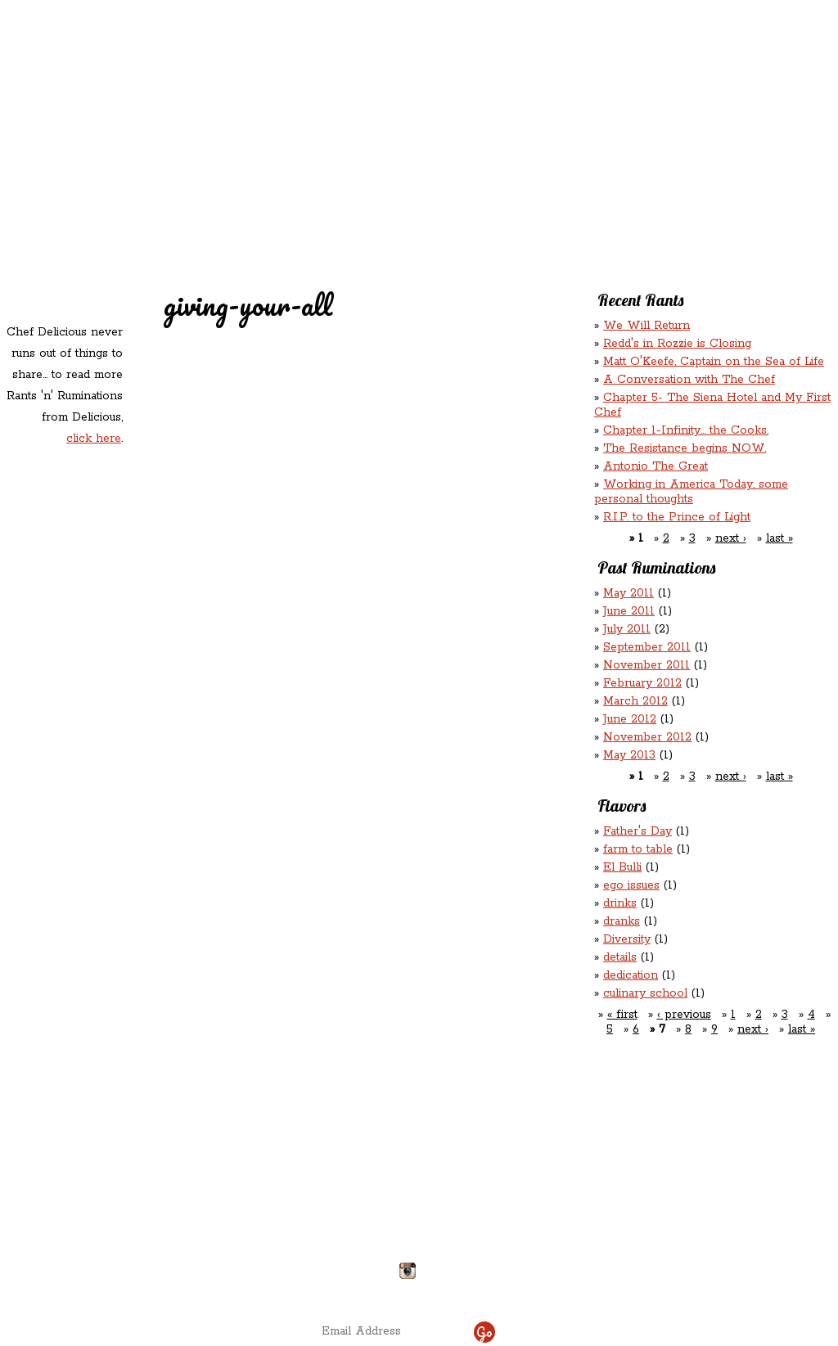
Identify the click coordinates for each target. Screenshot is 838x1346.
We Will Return (646, 325)
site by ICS (675, 1288)
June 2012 (629, 719)
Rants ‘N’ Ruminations (698, 105)
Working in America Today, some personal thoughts (691, 491)
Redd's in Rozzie (198, 103)
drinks (620, 903)
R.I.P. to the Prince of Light (676, 517)
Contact (315, 139)
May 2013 (629, 755)
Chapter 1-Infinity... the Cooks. (685, 430)
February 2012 (642, 683)
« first (622, 1014)
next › (730, 538)
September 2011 (647, 647)
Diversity (627, 939)
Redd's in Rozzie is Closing (677, 343)
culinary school (645, 993)
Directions (134, 1264)
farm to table (638, 849)
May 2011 (628, 593)
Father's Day (637, 831)
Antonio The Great (655, 466)
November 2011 (646, 665)
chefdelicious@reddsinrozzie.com (405, 1210)
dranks (621, 921)
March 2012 (635, 701)
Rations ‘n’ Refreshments (585, 105)
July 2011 (627, 629)
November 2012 (647, 737)
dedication (630, 975)
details (620, 957)
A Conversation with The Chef (689, 379)
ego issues (631, 885)
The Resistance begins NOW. (684, 448)
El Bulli (622, 867)
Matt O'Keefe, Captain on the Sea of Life (713, 361)
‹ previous (684, 1014)
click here (93, 438)
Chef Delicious (600, 139)
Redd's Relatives (313, 105)
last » (779, 538)
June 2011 (629, 611)
